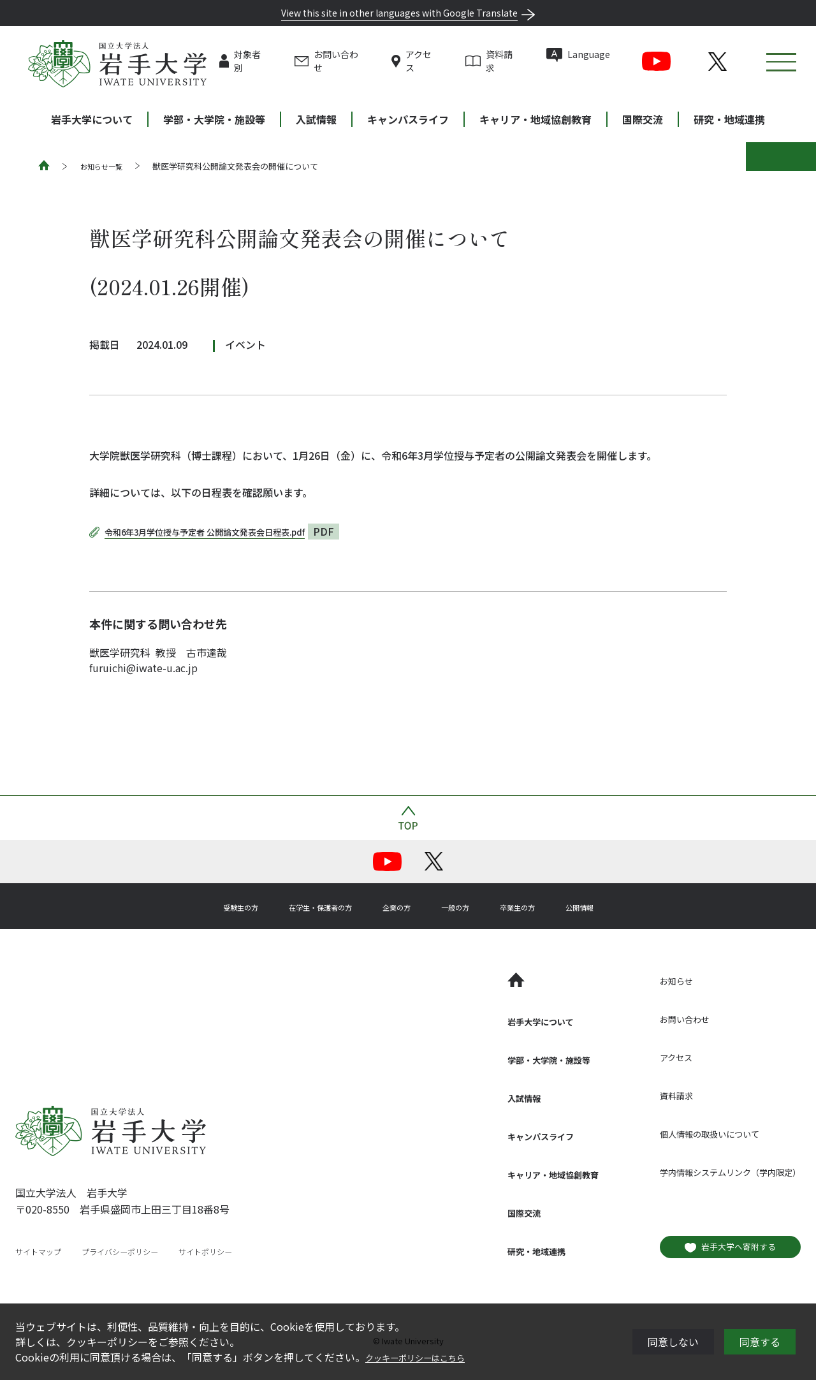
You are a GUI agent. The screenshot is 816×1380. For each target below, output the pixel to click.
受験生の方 (198, 906)
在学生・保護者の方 (301, 906)
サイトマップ (42, 1251)
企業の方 (397, 906)
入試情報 (316, 119)
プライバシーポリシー (133, 1251)
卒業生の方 (545, 906)
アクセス (445, 60)
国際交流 (642, 119)
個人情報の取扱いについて (688, 1133)
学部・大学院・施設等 (214, 119)
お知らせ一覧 (105, 166)
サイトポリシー (230, 1251)
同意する (760, 1341)
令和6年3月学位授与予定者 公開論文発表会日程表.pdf (228, 531)
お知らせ (647, 980)
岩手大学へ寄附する (722, 1244)
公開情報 (622, 906)
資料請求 (527, 60)
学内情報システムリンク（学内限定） (714, 1171)
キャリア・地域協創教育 (535, 119)
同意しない (673, 1341)
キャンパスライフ (408, 119)
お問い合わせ (361, 60)
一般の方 (469, 906)
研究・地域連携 (729, 119)
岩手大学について (92, 119)
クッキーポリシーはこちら (426, 1357)
